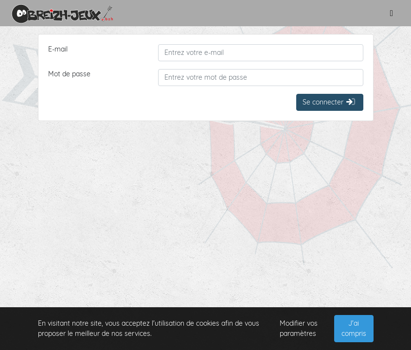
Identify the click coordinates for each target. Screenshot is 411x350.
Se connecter (330, 102)
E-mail (58, 49)
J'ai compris (353, 328)
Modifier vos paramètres (299, 328)
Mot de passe (69, 74)
